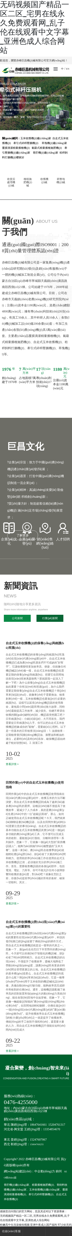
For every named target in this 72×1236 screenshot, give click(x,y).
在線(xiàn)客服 (11, 1231)
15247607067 (38, 1139)
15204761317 (56, 1124)
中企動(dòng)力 (44, 1171)
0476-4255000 (20, 1102)
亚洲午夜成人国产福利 (43, 1224)
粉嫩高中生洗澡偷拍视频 (15, 1224)
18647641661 (38, 1124)
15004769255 (37, 1144)
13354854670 (51, 1129)
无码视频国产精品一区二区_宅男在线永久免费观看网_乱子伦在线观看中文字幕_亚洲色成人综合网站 (34, 27)
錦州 (59, 1171)
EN (67, 68)
